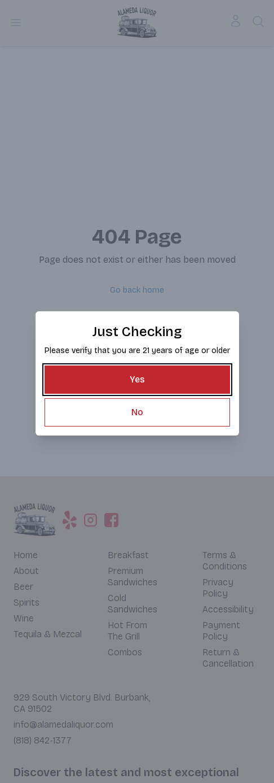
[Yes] (137, 380)
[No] (137, 412)
